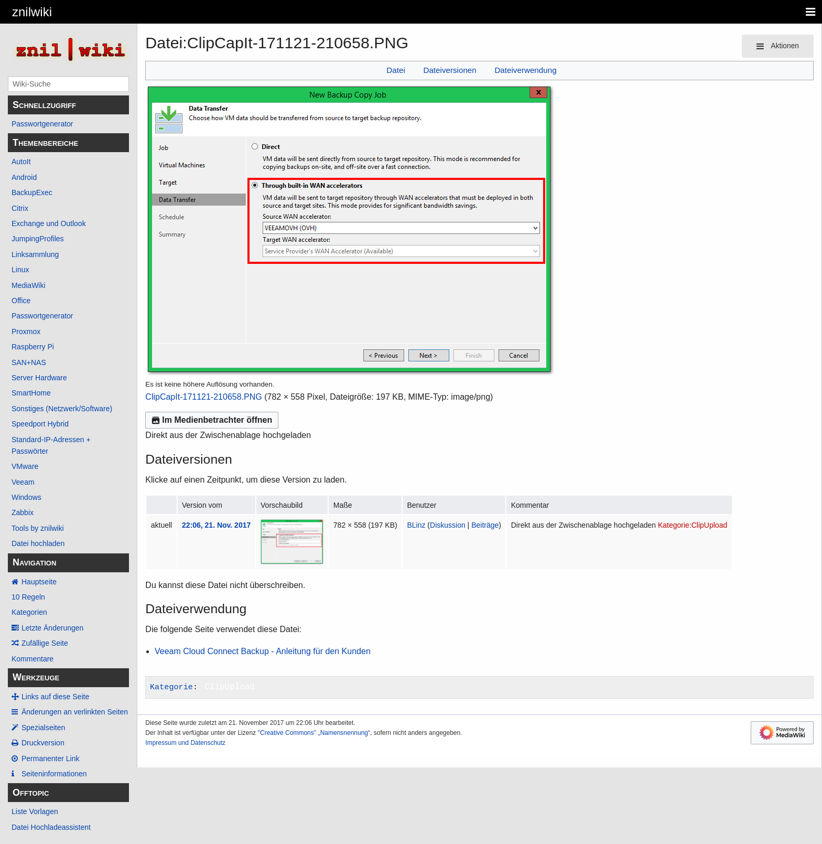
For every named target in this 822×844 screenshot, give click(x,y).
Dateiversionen (449, 70)
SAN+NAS (29, 362)
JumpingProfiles (38, 238)
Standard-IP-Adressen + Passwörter (51, 445)
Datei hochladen (38, 543)
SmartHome (31, 393)
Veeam (23, 482)
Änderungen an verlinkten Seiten (74, 712)
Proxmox (26, 331)
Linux (20, 269)
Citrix (20, 208)
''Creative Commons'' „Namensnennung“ (313, 732)
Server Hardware (39, 377)
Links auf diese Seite (55, 696)
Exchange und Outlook (49, 223)
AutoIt (21, 161)
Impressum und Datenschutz (185, 742)
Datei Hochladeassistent (51, 827)
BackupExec (32, 192)
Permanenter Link (50, 758)
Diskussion (448, 525)
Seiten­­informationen (54, 774)
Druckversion (42, 743)
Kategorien (29, 612)
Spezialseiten (43, 727)
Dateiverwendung (525, 70)
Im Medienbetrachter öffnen (212, 419)
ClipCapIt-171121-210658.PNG (203, 396)
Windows (26, 497)
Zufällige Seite (44, 643)
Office (21, 300)
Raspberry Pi (33, 347)
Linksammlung (35, 254)
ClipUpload (229, 687)
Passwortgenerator (42, 124)
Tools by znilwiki (38, 528)
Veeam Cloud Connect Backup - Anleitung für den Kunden (263, 651)
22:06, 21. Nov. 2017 (216, 525)
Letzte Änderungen (52, 628)
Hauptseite (39, 582)
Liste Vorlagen (35, 811)
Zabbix (23, 512)
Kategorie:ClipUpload (692, 525)
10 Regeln (28, 597)
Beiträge (485, 525)
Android (24, 177)
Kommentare (32, 659)
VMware (25, 466)
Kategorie (171, 687)
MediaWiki (29, 285)
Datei (395, 70)
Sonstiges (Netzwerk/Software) (62, 408)
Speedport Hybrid (40, 424)
